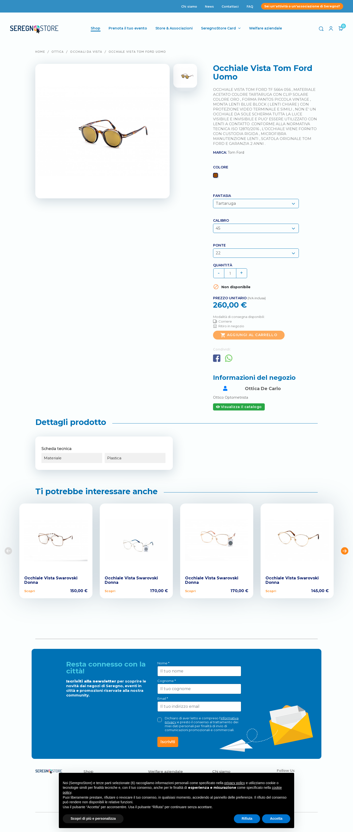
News (209, 6)
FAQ (250, 6)
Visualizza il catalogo (239, 407)
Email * (162, 698)
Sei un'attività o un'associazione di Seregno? (302, 6)
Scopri (29, 591)
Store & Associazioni (174, 28)
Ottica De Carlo (263, 388)
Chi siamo (189, 6)
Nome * (163, 663)
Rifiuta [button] (247, 818)
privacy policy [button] (234, 783)
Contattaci (230, 6)
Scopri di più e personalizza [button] (93, 818)
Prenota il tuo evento (128, 28)
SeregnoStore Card (218, 28)
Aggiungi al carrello (248, 335)
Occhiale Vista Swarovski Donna (50, 580)
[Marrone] (216, 176)
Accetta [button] (276, 818)
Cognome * (166, 681)
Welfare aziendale (265, 28)
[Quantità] (230, 273)
